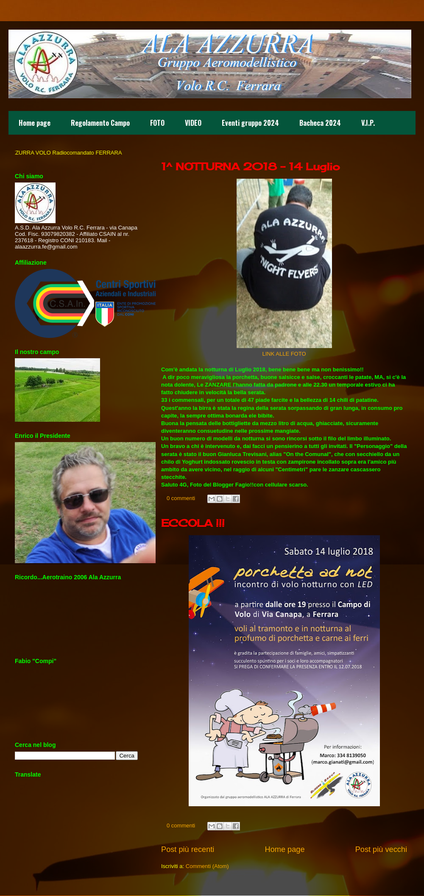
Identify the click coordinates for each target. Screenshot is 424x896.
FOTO (157, 123)
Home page (34, 123)
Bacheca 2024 (320, 123)
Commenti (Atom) (207, 866)
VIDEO (193, 123)
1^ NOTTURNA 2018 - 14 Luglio (250, 166)
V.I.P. (368, 123)
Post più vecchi (381, 849)
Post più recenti (187, 849)
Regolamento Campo (100, 123)
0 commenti (181, 498)
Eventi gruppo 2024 (250, 123)
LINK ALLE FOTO (284, 354)
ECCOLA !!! (193, 523)
